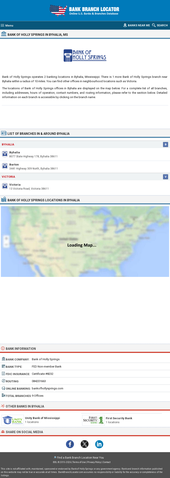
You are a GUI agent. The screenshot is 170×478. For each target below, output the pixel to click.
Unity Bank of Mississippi (42, 418)
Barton (14, 164)
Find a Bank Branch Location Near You (80, 457)
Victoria (15, 184)
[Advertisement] (85, 116)
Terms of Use (79, 462)
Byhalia (14, 152)
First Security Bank (119, 418)
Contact (106, 462)
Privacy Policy (94, 462)
